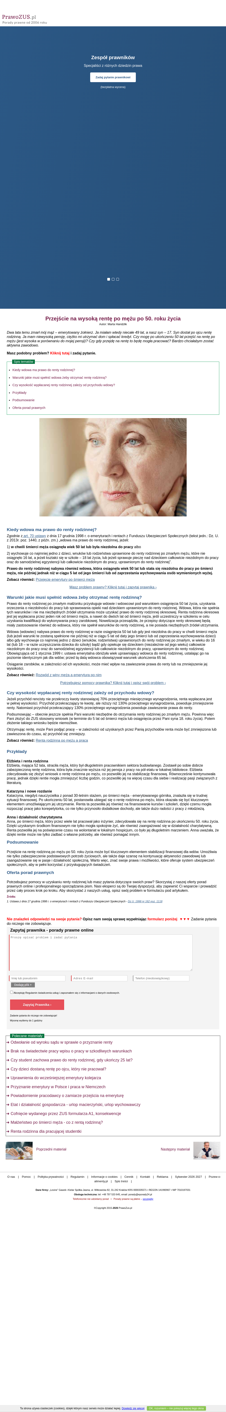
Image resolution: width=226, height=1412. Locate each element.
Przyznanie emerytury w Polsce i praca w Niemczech (58, 1087)
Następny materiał (175, 1149)
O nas (11, 1176)
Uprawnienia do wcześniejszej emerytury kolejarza (56, 1078)
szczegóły (148, 1199)
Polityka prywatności (51, 1176)
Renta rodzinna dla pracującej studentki (46, 1131)
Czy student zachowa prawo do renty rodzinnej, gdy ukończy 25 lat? (71, 1060)
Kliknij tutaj (59, 353)
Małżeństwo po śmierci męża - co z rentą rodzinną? (57, 1122)
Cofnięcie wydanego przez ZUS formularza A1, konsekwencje (66, 1113)
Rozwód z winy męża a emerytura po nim (69, 675)
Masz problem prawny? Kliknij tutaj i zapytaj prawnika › (113, 587)
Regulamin (31, 992)
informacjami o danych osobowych (100, 992)
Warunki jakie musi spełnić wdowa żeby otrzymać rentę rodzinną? (59, 377)
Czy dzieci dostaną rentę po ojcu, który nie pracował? (58, 1069)
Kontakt (145, 1176)
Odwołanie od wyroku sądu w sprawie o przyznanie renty (61, 1042)
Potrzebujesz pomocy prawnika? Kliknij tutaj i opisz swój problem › (113, 683)
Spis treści (121, 1181)
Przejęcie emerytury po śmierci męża (65, 579)
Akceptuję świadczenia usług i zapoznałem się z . (65, 992)
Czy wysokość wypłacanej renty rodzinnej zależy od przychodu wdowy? (63, 385)
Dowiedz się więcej (133, 1408)
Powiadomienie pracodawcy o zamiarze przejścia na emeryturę (67, 1095)
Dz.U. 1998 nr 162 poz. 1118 (145, 901)
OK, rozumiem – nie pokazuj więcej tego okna (176, 1408)
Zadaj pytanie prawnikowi (113, 77)
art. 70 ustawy (34, 536)
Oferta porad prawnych (28, 408)
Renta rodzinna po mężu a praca (62, 740)
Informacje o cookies (104, 1176)
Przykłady (19, 392)
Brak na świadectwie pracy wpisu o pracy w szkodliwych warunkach (71, 1051)
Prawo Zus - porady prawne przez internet (34, 18)
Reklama (162, 1176)
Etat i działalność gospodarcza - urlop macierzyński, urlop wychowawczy (75, 1104)
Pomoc (26, 1176)
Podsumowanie (23, 400)
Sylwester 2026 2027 (188, 1176)
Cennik (128, 1176)
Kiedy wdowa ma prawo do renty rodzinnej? (43, 370)
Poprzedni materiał (51, 1149)
